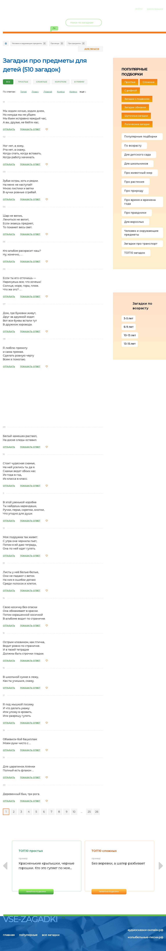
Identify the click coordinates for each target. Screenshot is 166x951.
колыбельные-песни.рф (145, 937)
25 (89, 811)
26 (96, 811)
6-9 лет (129, 326)
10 (74, 811)
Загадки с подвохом (136, 99)
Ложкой (48, 91)
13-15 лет (130, 343)
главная (9, 8)
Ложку (35, 91)
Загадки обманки (135, 107)
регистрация (155, 8)
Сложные (41, 82)
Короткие (60, 82)
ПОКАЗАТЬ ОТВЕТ (30, 129)
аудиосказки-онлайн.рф (145, 930)
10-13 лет (130, 335)
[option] (46, 867)
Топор (23, 91)
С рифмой (130, 90)
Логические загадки (137, 124)
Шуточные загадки (136, 115)
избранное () (146, 26)
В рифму (79, 82)
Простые (23, 82)
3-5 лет (128, 318)
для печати (91, 49)
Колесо (73, 91)
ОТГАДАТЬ (9, 129)
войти (139, 8)
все (8, 82)
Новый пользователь (143, 20)
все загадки (57, 8)
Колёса (60, 91)
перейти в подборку (36, 892)
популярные (31, 8)
